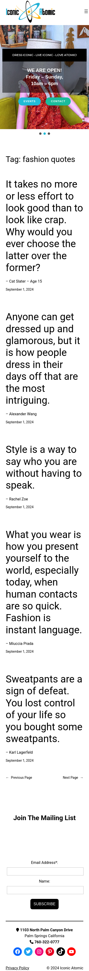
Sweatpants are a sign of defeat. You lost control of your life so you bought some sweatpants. (44, 708)
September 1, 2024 (19, 289)
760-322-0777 (44, 942)
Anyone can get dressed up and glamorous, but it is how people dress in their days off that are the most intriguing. (43, 358)
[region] (44, 80)
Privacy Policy (17, 968)
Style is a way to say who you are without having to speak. (44, 467)
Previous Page (19, 777)
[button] (40, 133)
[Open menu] (86, 11)
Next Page (73, 777)
